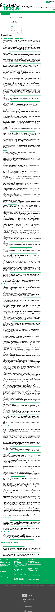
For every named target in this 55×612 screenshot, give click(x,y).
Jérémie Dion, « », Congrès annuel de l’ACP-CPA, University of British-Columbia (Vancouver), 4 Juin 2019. (22, 52)
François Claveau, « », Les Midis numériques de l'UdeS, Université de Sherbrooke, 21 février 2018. (22, 370)
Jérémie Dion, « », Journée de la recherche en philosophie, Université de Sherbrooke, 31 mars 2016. (22, 202)
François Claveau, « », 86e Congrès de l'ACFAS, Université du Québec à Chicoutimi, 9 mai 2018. (22, 96)
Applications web (5, 14)
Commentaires (13, 21)
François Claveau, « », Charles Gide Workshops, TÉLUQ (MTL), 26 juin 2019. (22, 321)
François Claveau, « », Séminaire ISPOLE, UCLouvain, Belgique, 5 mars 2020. (22, 306)
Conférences (15, 15)
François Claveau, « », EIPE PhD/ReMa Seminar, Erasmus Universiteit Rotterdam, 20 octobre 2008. (22, 511)
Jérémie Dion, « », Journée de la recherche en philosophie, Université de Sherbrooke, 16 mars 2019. (22, 443)
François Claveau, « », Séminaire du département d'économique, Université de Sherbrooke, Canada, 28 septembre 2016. (22, 406)
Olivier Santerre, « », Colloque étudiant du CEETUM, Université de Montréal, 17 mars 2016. (22, 206)
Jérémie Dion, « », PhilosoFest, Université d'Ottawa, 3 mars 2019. (22, 66)
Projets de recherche (10, 11)
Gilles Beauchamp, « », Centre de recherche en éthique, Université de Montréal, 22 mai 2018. (22, 458)
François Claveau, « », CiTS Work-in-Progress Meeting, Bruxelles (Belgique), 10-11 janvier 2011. (22, 505)
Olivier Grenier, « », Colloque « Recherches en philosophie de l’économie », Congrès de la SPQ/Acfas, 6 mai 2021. (22, 436)
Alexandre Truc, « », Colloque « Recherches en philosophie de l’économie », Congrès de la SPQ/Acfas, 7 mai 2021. (22, 429)
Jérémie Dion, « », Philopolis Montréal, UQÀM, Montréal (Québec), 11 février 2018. (22, 122)
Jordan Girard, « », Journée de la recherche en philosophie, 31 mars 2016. (20, 204)
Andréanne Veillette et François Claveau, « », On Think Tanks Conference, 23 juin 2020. (22, 303)
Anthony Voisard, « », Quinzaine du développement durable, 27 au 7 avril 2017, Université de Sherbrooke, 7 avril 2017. (22, 394)
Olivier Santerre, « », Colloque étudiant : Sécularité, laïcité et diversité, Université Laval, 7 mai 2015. (22, 487)
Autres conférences (14, 20)
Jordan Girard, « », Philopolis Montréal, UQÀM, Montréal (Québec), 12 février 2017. (22, 184)
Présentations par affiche (15, 23)
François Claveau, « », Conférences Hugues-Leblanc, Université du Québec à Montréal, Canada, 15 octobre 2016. (22, 523)
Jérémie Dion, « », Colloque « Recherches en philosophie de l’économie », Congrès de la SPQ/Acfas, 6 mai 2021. (22, 432)
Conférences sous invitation (16, 18)
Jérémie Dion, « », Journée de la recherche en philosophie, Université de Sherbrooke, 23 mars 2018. (22, 105)
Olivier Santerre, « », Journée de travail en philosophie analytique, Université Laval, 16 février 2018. (22, 466)
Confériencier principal (15, 22)
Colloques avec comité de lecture (17, 17)
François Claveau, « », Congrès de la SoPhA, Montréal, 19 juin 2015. (22, 214)
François (2, 11)
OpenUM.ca (31, 610)
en (52, 9)
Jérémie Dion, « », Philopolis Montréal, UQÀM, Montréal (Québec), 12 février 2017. (22, 182)
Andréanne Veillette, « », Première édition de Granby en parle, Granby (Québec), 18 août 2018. (22, 456)
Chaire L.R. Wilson (29, 611)
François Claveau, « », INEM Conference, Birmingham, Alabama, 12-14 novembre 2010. (22, 272)
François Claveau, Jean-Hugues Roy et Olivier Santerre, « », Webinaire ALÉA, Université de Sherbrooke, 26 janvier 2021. (22, 295)
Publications (34, 11)
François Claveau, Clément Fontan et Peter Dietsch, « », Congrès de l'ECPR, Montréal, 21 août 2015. (22, 212)
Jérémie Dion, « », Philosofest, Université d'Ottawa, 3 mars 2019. (22, 63)
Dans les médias (42, 11)
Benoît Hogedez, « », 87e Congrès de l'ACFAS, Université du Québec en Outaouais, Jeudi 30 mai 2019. (22, 55)
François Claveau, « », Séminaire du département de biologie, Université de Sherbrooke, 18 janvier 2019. (22, 342)
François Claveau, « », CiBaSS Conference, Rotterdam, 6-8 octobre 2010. (22, 555)
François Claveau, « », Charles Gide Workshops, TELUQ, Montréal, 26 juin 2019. (22, 537)
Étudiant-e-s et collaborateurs (23, 11)
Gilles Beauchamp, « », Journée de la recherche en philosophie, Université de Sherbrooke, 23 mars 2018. (22, 109)
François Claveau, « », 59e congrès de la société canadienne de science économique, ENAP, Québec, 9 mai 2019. (22, 61)
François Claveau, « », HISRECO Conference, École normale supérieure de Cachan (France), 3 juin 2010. (22, 275)
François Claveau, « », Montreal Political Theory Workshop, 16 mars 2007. (22, 529)
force (27, 610)
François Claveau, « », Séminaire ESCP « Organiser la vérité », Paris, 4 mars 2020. (22, 308)
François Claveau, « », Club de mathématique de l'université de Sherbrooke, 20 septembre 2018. (22, 453)
